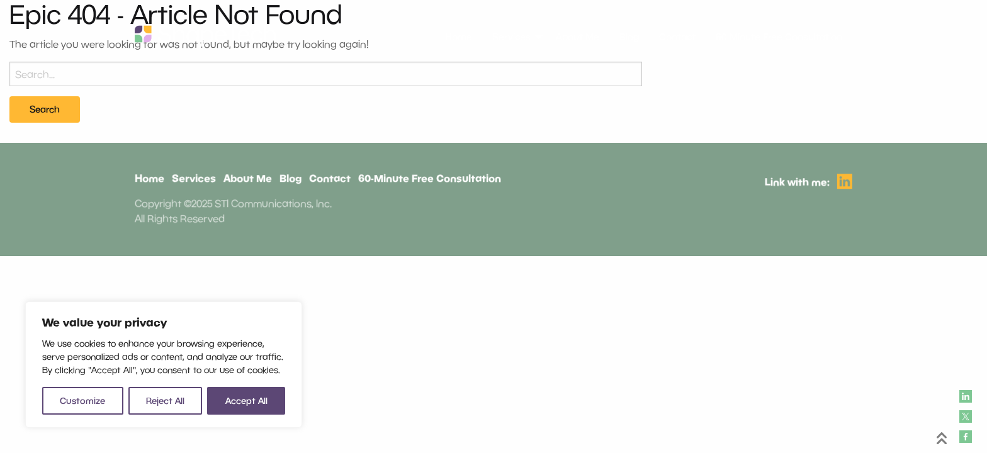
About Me (248, 179)
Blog (290, 179)
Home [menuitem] (458, 36)
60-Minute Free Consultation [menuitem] (779, 36)
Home (150, 179)
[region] (163, 364)
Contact (330, 179)
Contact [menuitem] (677, 36)
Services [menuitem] (511, 36)
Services (194, 179)
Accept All (246, 400)
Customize (82, 400)
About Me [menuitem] (577, 36)
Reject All (165, 400)
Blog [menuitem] (629, 36)
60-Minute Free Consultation (429, 179)
